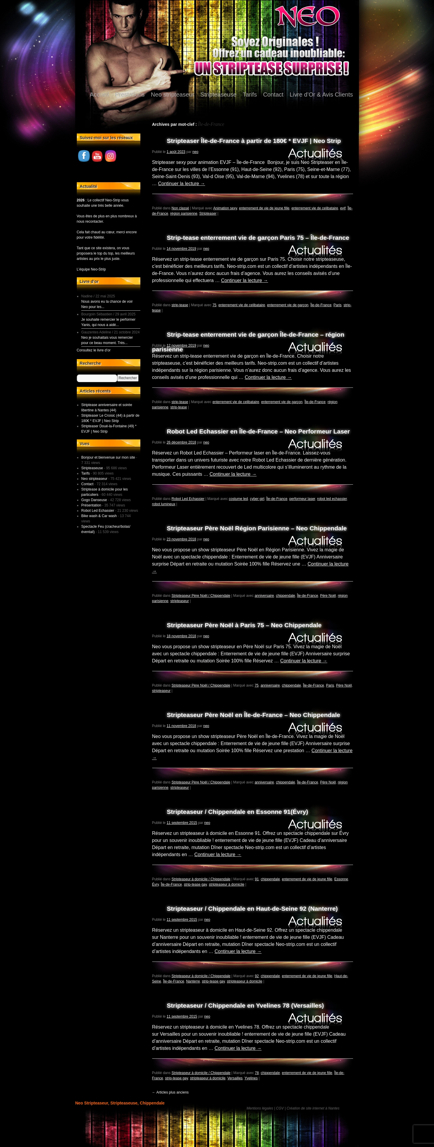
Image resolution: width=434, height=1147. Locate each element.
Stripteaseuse (218, 94)
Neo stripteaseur (172, 94)
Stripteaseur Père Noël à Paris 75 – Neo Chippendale (244, 625)
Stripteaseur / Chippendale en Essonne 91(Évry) (237, 811)
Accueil (99, 94)
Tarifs (250, 94)
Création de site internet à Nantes (313, 1108)
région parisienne (183, 213)
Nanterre (193, 981)
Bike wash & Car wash (99, 516)
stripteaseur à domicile (226, 884)
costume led (238, 499)
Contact (273, 94)
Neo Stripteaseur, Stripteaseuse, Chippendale (120, 1103)
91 (257, 879)
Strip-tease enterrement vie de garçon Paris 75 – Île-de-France (258, 237)
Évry (155, 884)
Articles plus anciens (170, 1092)
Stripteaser (208, 213)
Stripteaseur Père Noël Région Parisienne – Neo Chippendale (257, 528)
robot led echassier (332, 499)
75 (214, 305)
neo (195, 152)
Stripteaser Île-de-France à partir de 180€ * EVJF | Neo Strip (254, 140)
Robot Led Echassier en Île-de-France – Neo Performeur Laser (258, 431)
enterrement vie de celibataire (314, 208)
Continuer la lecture (181, 183)
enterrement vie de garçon (287, 305)
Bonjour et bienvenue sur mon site (108, 457)
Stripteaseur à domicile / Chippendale (201, 879)
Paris (338, 305)
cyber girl (257, 499)
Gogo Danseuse (94, 500)
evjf (343, 208)
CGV (280, 1108)
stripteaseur (179, 601)
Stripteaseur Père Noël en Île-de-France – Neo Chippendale (253, 714)
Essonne (341, 879)
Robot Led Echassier (188, 499)
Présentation (91, 505)
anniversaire (264, 596)
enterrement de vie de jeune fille (264, 208)
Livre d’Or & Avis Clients (321, 94)
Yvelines (251, 1078)
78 (257, 1073)
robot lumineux (163, 504)
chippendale (285, 596)
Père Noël (328, 596)
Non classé (180, 208)
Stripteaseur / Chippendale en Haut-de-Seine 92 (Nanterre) (252, 908)
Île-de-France (321, 305)
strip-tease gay (195, 884)
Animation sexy (225, 208)
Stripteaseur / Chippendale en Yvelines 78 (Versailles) (245, 1005)
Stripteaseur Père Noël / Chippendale (201, 596)
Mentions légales (260, 1108)
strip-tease (180, 305)
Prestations (130, 94)
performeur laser (302, 499)
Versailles (235, 1078)
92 (257, 976)
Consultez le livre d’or (94, 350)
